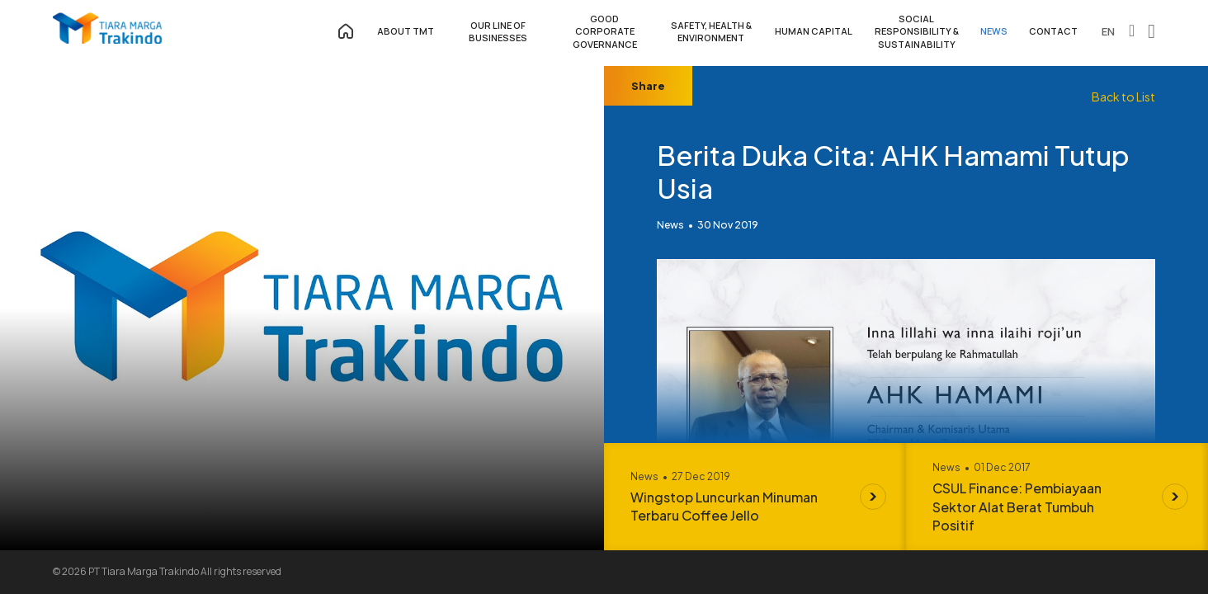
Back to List (1123, 96)
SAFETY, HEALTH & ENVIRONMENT (711, 31)
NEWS (993, 31)
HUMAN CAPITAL (813, 31)
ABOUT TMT (405, 31)
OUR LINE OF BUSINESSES (498, 31)
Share (648, 85)
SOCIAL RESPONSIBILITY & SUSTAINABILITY (917, 31)
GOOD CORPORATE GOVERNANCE (605, 31)
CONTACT (1053, 31)
